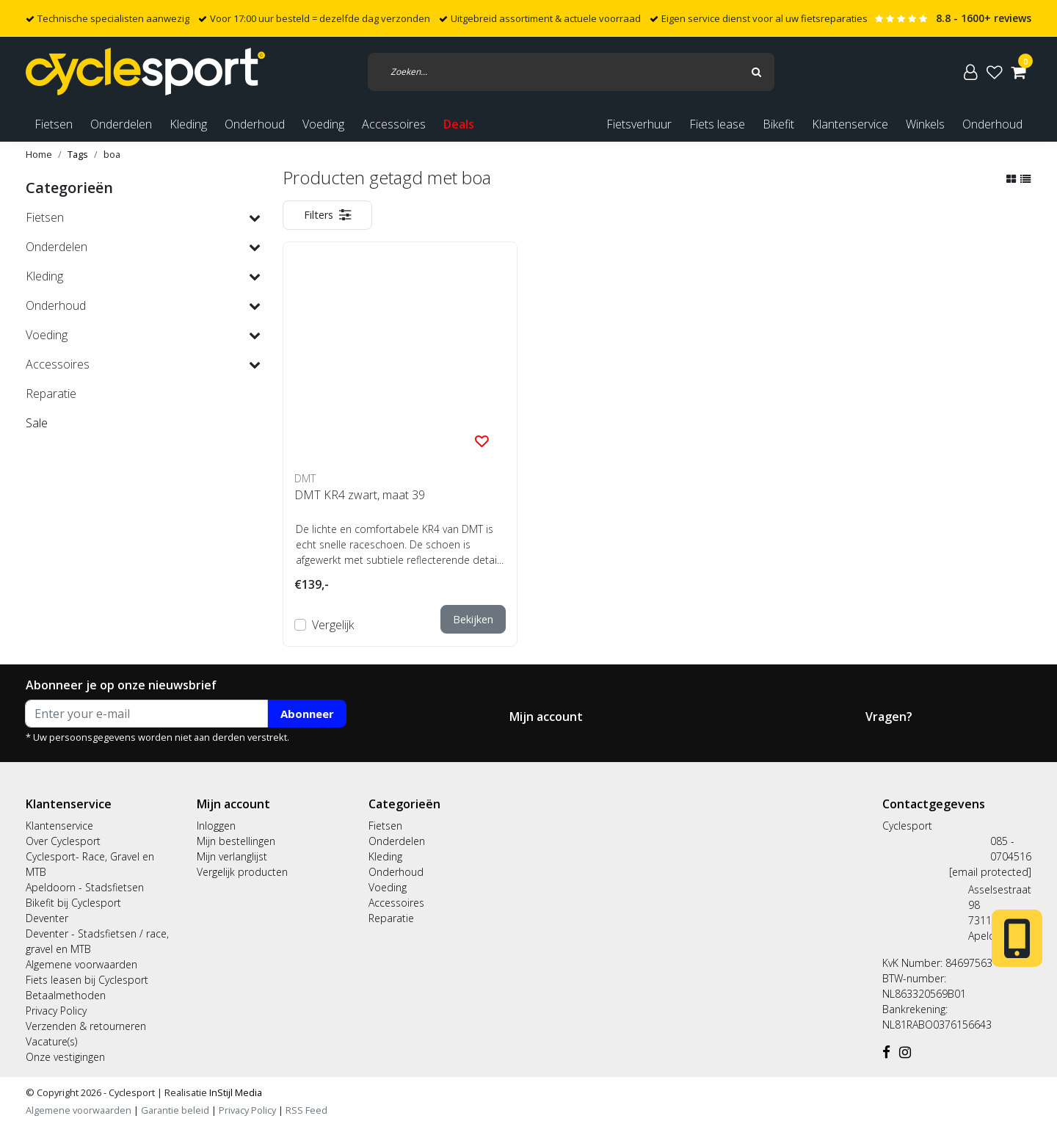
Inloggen (216, 826)
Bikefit (778, 124)
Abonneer (307, 713)
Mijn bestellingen (236, 841)
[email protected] (990, 872)
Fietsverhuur (639, 124)
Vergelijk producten (242, 872)
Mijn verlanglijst (232, 856)
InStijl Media (234, 1092)
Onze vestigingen (65, 1057)
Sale (37, 423)
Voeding (387, 887)
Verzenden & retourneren (86, 1026)
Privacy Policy (56, 1011)
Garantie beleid (176, 1110)
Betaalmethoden (66, 995)
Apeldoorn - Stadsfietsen (85, 887)
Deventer (47, 918)
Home (39, 154)
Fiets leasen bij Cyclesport (87, 980)
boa (111, 154)
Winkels (925, 124)
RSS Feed (306, 1110)
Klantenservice (850, 124)
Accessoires (396, 903)
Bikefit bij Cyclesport (73, 903)
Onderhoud (992, 124)
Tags (78, 154)
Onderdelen (396, 841)
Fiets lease (717, 124)
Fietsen (385, 826)
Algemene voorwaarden (81, 964)
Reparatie (391, 918)
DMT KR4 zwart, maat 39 (359, 495)
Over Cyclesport (63, 841)
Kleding (385, 856)
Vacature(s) (51, 1041)
